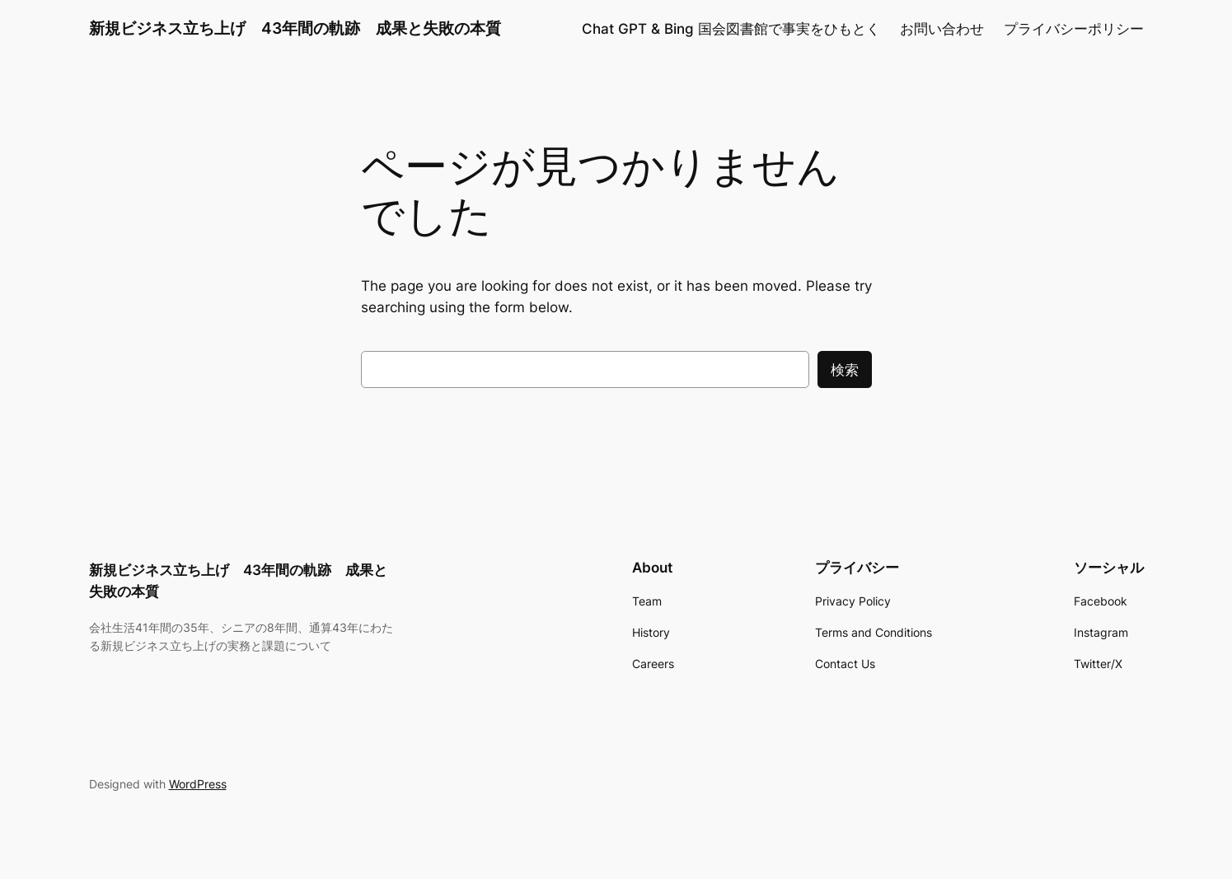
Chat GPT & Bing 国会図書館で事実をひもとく (731, 29)
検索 (845, 370)
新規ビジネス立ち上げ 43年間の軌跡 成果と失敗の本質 (295, 28)
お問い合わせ (942, 29)
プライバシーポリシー (1074, 29)
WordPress (198, 784)
